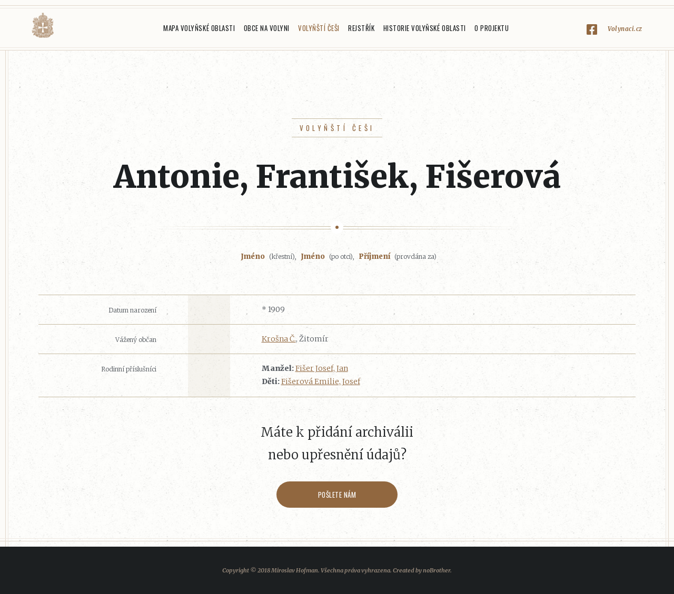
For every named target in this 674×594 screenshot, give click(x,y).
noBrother (436, 570)
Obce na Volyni (267, 28)
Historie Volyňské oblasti (424, 28)
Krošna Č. (279, 339)
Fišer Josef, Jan (321, 368)
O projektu (491, 28)
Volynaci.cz (625, 29)
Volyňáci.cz (43, 25)
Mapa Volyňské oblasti (199, 28)
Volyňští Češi (319, 28)
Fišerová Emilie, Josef (320, 381)
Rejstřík (361, 28)
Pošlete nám (337, 494)
